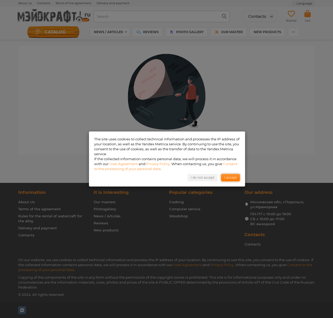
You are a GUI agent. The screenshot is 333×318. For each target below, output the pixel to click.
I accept (230, 177)
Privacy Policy (158, 164)
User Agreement (123, 164)
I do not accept (202, 177)
